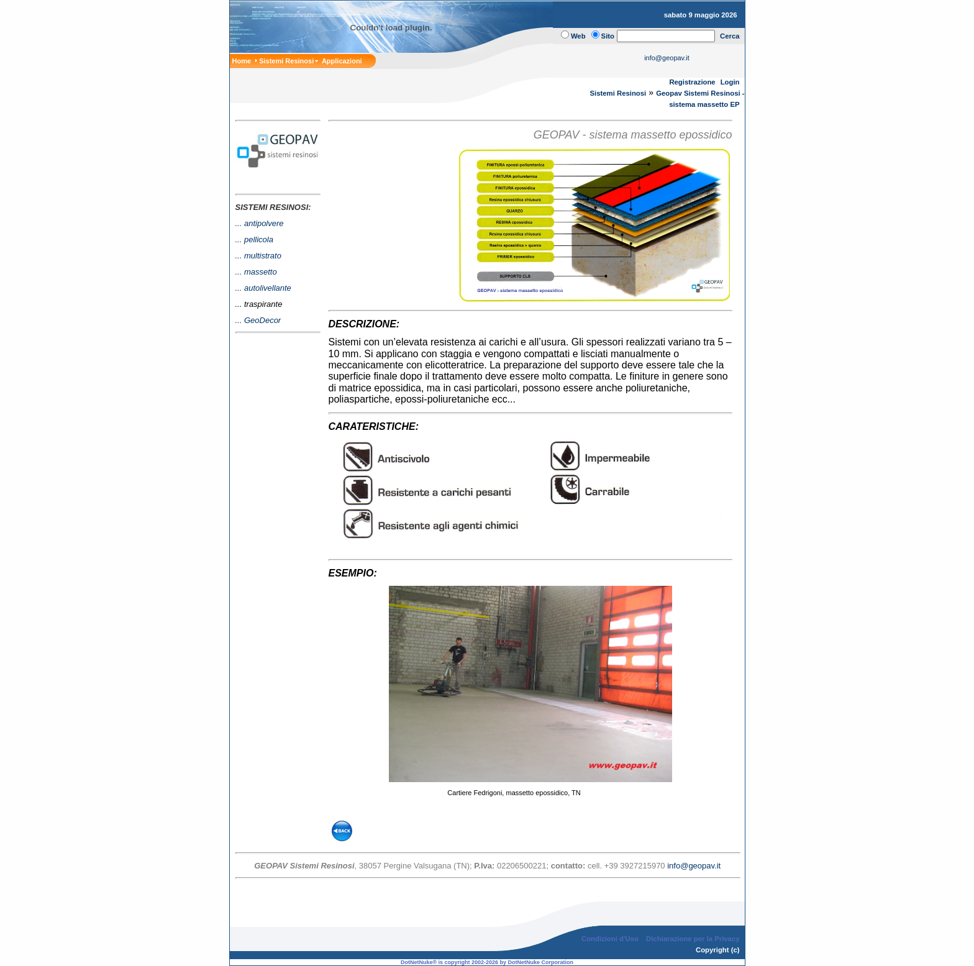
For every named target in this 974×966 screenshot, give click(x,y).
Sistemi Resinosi (618, 93)
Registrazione (692, 82)
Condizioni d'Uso (610, 938)
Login (730, 82)
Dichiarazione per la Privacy (693, 938)
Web (578, 36)
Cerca (730, 36)
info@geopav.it (667, 58)
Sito (607, 36)
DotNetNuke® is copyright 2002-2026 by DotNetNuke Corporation (487, 962)
